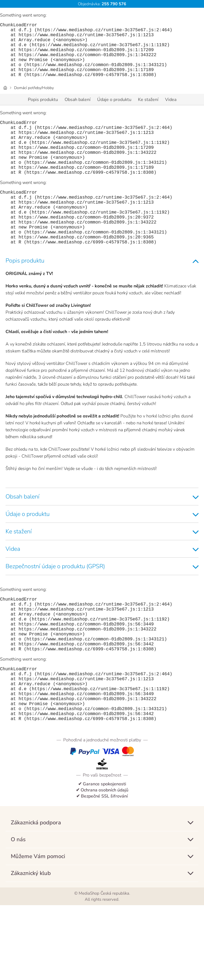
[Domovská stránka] (5, 100)
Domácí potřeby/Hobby (34, 100)
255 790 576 (113, 4)
